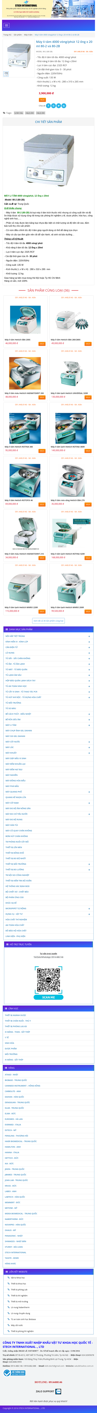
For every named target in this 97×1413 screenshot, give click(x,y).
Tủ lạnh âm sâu (48, 675)
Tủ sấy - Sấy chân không (48, 659)
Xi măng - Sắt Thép (14, 1059)
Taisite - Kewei (12, 1258)
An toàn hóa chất (15, 925)
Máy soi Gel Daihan (15, 736)
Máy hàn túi (12, 825)
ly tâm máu (18, 113)
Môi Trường (11, 1054)
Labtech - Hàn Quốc (15, 1197)
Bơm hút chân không (17, 836)
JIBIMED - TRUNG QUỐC (15, 1174)
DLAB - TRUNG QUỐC (14, 1108)
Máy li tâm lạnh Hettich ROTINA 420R (68, 554)
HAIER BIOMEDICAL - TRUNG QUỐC (21, 1141)
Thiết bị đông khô (15, 853)
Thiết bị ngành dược (15, 1015)
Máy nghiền (12, 775)
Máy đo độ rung (14, 819)
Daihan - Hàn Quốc (14, 1097)
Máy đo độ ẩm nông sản (18, 808)
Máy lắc (48, 747)
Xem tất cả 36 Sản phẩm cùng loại (48, 620)
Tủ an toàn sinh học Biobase (23, 1319)
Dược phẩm (11, 1048)
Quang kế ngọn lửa (16, 797)
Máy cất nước (48, 742)
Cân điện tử (48, 647)
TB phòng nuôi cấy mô (17, 841)
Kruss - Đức (11, 1185)
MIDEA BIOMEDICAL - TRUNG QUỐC (21, 1213)
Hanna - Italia (12, 1152)
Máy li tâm (48, 725)
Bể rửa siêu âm (48, 720)
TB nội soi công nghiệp (17, 875)
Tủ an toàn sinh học (48, 686)
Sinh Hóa (9, 1043)
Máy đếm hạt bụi (14, 769)
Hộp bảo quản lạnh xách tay (48, 681)
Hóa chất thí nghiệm (16, 919)
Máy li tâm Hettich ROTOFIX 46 (19, 500)
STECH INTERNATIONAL (15, 1252)
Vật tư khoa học (18, 1277)
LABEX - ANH (10, 1191)
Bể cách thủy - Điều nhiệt (48, 714)
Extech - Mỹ (10, 1130)
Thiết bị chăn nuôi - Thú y (18, 1020)
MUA (42, 100)
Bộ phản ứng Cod (15, 897)
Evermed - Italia (13, 1124)
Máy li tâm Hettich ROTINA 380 (19, 446)
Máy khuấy (48, 753)
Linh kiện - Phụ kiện (15, 936)
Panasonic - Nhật (14, 1235)
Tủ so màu (11, 708)
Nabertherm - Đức (14, 1219)
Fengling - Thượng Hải (16, 1135)
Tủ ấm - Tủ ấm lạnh (48, 664)
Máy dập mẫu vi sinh (16, 758)
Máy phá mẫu (12, 786)
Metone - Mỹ (11, 1208)
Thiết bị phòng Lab (19, 1289)
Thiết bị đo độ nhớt (16, 858)
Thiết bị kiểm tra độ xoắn (18, 880)
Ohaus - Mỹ (10, 1230)
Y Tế (7, 1037)
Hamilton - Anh (13, 1147)
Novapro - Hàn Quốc (15, 1224)
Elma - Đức (10, 1113)
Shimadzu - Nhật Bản (15, 1241)
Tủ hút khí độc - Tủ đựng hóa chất (48, 697)
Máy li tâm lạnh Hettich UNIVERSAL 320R (69, 393)
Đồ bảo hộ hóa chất (16, 930)
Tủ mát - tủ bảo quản (48, 670)
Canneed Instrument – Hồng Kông (22, 1085)
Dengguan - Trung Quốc (17, 1102)
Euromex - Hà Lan (14, 1119)
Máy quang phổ (48, 792)
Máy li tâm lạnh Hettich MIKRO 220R (21, 607)
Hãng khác (10, 1263)
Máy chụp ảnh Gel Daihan (19, 730)
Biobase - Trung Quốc (16, 1080)
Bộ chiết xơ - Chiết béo (17, 891)
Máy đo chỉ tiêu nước (48, 814)
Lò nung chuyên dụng (20, 1313)
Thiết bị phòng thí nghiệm (22, 1331)
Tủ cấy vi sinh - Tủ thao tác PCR (48, 692)
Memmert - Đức (12, 1202)
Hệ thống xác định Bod (18, 886)
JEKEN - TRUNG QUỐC (15, 1169)
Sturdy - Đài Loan (14, 1247)
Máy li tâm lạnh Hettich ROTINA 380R (68, 446)
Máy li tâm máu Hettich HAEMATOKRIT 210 (24, 554)
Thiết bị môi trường (48, 864)
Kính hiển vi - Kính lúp (48, 642)
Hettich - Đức (11, 1158)
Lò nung (48, 653)
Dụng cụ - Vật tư (48, 914)
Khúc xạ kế (11, 903)
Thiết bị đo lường (48, 870)
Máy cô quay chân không (19, 830)
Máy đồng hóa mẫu (15, 780)
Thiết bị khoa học (18, 1283)
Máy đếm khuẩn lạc (16, 764)
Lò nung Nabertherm (20, 1307)
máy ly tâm (30, 113)
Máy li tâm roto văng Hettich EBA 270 (68, 500)
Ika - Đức (9, 1163)
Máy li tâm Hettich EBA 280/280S (65, 339)
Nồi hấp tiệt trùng (48, 636)
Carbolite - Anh (13, 1091)
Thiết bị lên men (14, 847)
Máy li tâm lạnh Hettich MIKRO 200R (67, 607)
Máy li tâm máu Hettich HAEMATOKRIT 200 (24, 393)
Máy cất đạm (48, 803)
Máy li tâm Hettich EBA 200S (17, 339)
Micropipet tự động (48, 909)
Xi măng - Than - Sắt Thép (17, 1032)
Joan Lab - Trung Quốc (16, 1180)
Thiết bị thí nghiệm (19, 1295)
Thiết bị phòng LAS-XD (16, 1026)
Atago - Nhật (11, 1074)
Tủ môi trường (13, 702)
